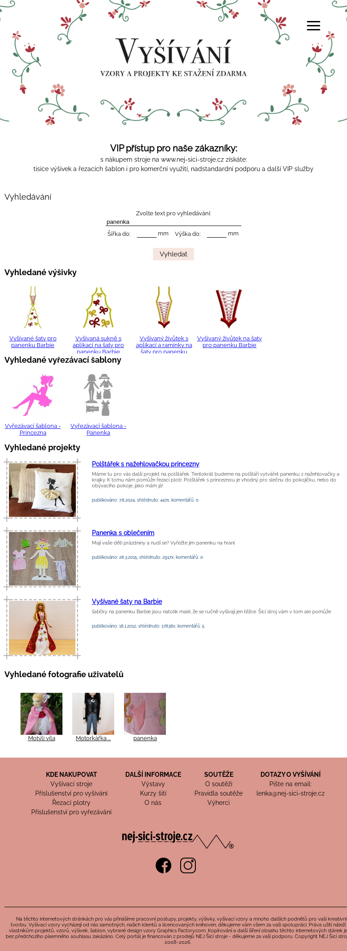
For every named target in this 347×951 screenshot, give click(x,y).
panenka (145, 738)
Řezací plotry (71, 802)
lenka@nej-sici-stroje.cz (290, 793)
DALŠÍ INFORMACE (153, 774)
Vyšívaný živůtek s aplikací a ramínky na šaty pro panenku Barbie (164, 348)
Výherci (218, 802)
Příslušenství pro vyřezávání (71, 812)
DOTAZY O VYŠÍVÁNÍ (290, 774)
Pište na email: (290, 784)
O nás (153, 802)
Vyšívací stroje (71, 784)
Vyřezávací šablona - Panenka (98, 429)
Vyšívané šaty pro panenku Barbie (33, 341)
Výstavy (153, 784)
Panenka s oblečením (123, 532)
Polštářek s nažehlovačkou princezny (145, 464)
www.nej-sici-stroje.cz (192, 159)
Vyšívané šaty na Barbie (127, 601)
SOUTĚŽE (218, 774)
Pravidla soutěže (218, 793)
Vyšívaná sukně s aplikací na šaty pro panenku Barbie (98, 345)
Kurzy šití (153, 793)
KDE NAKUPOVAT (71, 774)
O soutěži (218, 784)
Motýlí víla (41, 738)
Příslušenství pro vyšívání (71, 793)
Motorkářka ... (93, 738)
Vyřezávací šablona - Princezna (33, 429)
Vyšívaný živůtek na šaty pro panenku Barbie (229, 341)
